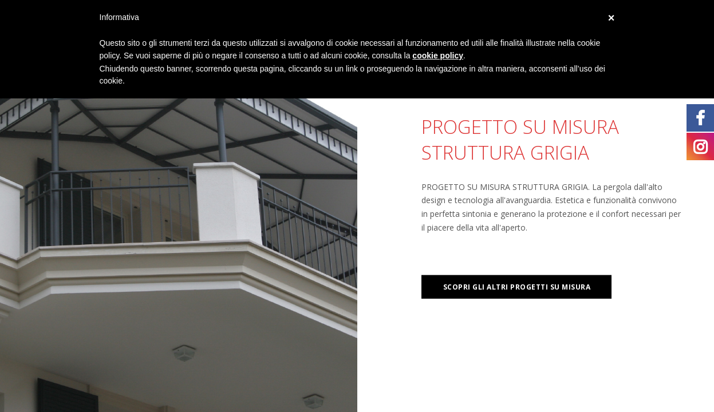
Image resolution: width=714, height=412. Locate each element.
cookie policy (437, 55)
